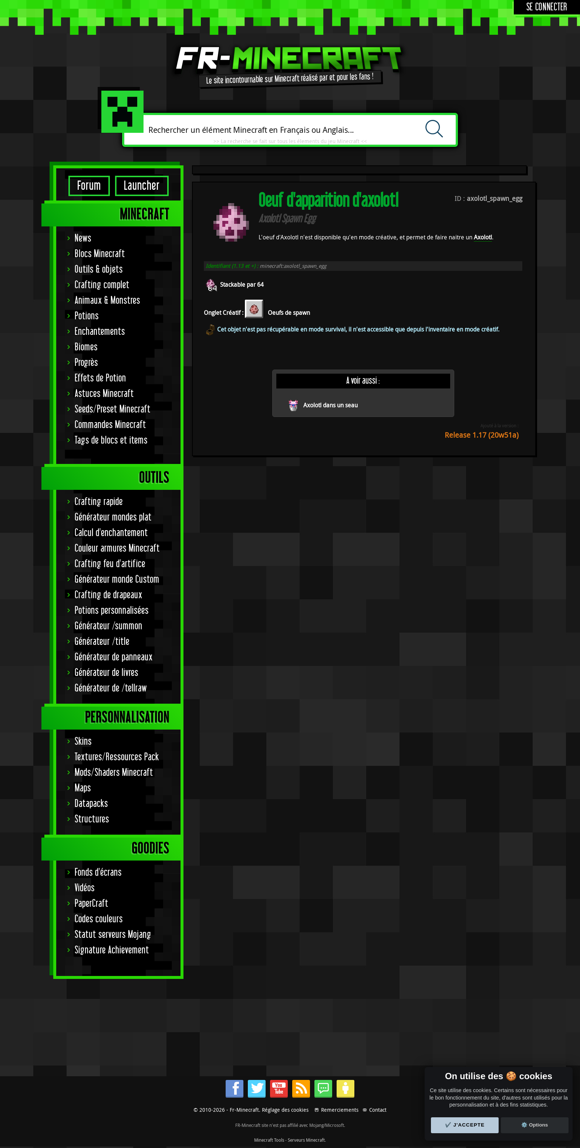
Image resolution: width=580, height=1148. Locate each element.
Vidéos (85, 888)
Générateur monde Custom (117, 579)
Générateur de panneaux (114, 657)
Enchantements (100, 331)
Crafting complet (102, 285)
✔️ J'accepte (465, 1125)
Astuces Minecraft (104, 393)
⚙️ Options (534, 1125)
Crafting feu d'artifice (110, 564)
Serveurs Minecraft (306, 1140)
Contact (378, 1109)
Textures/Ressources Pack (117, 757)
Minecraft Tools (269, 1140)
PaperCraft (91, 903)
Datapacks (91, 803)
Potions (87, 316)
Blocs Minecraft (100, 254)
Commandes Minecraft (110, 425)
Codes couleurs (99, 919)
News (83, 238)
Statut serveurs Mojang (113, 934)
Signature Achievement (112, 950)
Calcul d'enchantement (111, 533)
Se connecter (546, 7)
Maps (83, 788)
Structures (92, 819)
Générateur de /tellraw (111, 688)
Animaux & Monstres (107, 300)
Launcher (142, 185)
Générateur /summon (108, 626)
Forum (89, 185)
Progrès (86, 362)
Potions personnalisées (112, 610)
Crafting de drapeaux (108, 595)
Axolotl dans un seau (330, 405)
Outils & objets (99, 269)
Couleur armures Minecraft (117, 548)
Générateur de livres (106, 672)
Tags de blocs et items (111, 440)
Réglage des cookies (285, 1109)
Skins (83, 741)
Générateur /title (102, 641)
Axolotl (483, 237)
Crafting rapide (99, 501)
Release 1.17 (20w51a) (482, 435)
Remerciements (339, 1109)
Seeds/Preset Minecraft (113, 409)
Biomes (86, 347)
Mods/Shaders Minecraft (114, 772)
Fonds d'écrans (98, 872)
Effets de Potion (100, 378)
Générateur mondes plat (113, 517)
